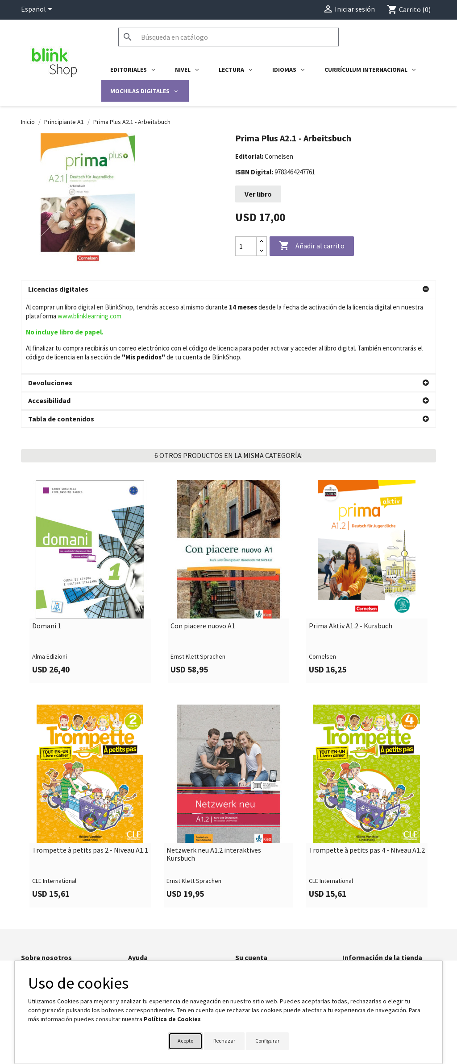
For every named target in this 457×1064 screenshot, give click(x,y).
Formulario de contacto (159, 911)
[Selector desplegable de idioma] (38, 9)
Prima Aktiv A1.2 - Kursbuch (350, 564)
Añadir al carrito (312, 246)
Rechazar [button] (224, 1040)
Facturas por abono (261, 934)
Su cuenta (251, 895)
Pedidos (246, 923)
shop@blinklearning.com (375, 937)
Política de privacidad (50, 923)
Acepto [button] (185, 1040)
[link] (90, 519)
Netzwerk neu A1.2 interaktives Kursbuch (213, 792)
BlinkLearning (38, 934)
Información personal (263, 911)
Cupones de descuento (266, 957)
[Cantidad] (246, 246)
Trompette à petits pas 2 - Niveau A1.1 (90, 788)
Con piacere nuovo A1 (202, 564)
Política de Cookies (172, 1019)
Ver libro (258, 194)
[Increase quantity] (261, 241)
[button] (228, 289)
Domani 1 (46, 564)
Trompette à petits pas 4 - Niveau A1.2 (367, 788)
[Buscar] (228, 37)
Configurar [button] (267, 1040)
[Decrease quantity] (261, 251)
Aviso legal (35, 911)
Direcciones (251, 946)
